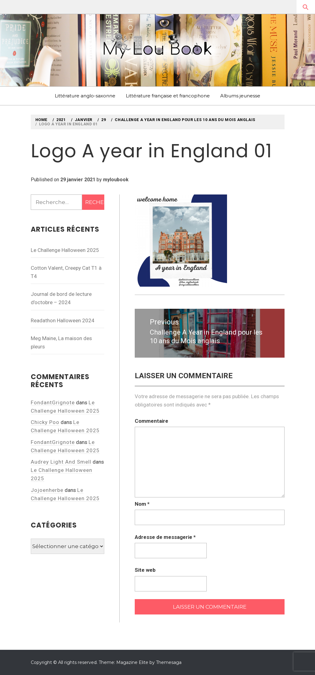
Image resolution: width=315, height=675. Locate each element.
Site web (145, 570)
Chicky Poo (45, 422)
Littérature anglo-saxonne (85, 96)
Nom (142, 504)
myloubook (116, 179)
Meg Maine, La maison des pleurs (61, 342)
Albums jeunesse (240, 96)
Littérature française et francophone (168, 96)
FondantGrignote (53, 402)
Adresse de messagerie (165, 537)
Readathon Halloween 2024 (62, 320)
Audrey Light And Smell (61, 462)
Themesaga (168, 662)
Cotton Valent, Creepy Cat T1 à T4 (66, 272)
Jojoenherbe (47, 490)
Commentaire (151, 421)
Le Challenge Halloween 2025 (65, 250)
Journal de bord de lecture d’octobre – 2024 (61, 298)
